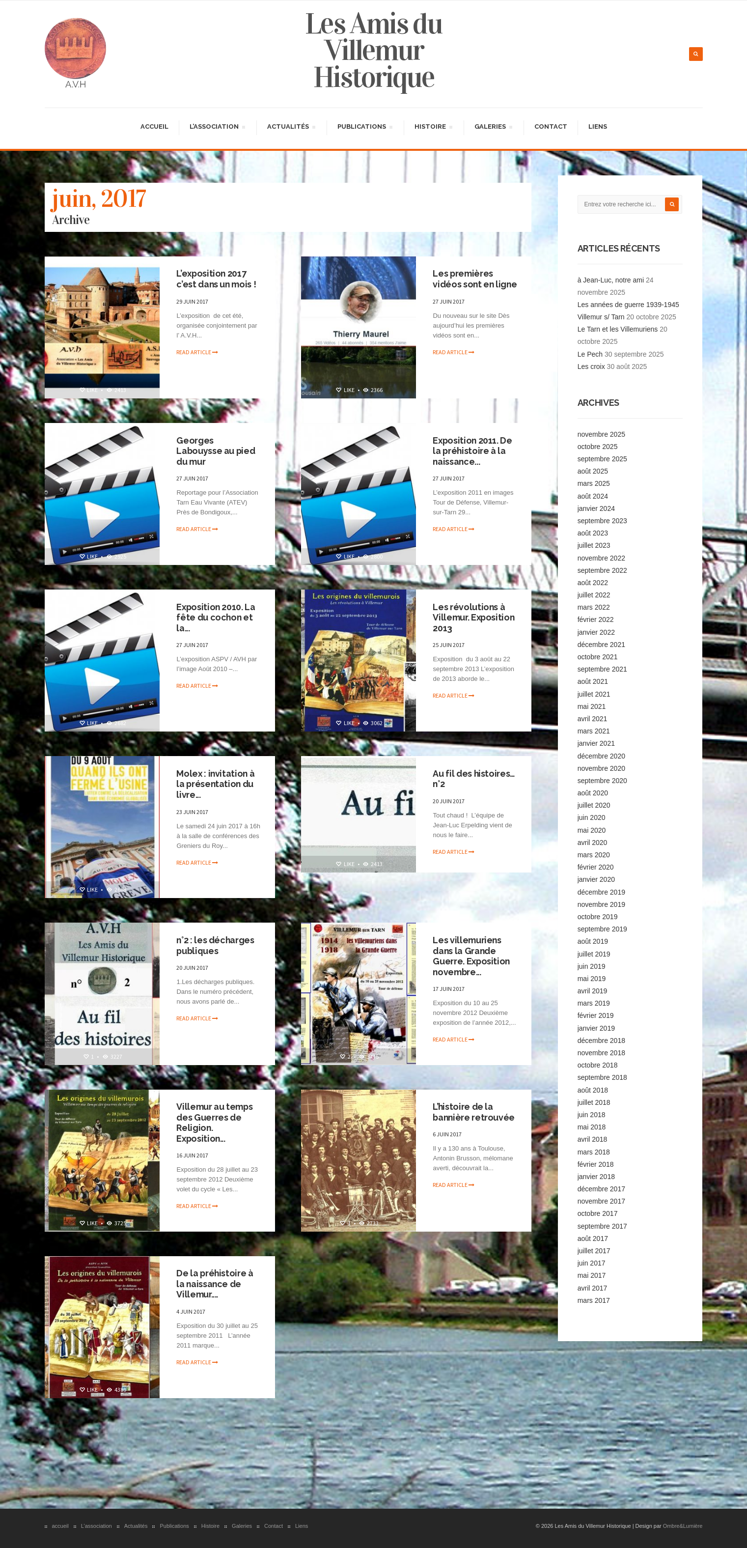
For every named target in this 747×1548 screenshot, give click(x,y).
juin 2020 (592, 817)
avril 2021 (593, 718)
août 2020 (593, 792)
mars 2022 (594, 607)
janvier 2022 (596, 631)
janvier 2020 (596, 879)
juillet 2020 (594, 805)
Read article (198, 351)
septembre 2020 (602, 780)
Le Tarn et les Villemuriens (618, 329)
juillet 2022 (594, 594)
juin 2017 (592, 1263)
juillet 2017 (594, 1250)
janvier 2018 (596, 1176)
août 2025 (593, 471)
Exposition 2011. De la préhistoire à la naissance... (473, 450)
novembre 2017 (601, 1201)
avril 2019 (593, 990)
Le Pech (590, 354)
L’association (217, 127)
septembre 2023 (602, 520)
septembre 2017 (602, 1225)
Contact (550, 126)
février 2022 (596, 619)
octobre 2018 (598, 1065)
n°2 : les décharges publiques (216, 945)
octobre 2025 (598, 446)
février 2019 (596, 1015)
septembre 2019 (602, 928)
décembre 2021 (601, 644)
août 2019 (593, 941)
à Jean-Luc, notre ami (611, 279)
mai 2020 (592, 829)
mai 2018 (592, 1126)
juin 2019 (592, 966)
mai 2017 (592, 1275)
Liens (597, 126)
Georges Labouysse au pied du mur (216, 450)
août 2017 (593, 1238)
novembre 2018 (601, 1052)
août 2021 (593, 681)
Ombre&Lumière (683, 1525)
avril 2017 (593, 1287)
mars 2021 (594, 730)
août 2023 (593, 532)
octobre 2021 (598, 656)
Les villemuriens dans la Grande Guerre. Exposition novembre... (472, 955)
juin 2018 (592, 1114)
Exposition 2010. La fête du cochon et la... (217, 617)
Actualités (291, 127)
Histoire (433, 127)
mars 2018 (594, 1151)
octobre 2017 (598, 1213)
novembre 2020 (601, 768)
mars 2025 (594, 483)
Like (88, 389)
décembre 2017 (601, 1188)
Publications (364, 127)
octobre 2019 (598, 916)
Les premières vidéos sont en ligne (464, 284)
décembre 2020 (601, 755)
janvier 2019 (596, 1027)
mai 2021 (592, 706)
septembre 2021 (602, 669)
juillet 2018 (594, 1102)
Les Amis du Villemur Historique (373, 50)
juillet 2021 (594, 693)
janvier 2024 (596, 508)
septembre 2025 (602, 458)
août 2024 (593, 495)
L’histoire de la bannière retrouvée (475, 1111)
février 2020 (596, 867)
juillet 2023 (594, 545)
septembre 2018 (602, 1077)
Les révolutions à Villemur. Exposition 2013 (474, 617)
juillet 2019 (594, 953)
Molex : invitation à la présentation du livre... (216, 783)
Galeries (493, 127)
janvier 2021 (596, 743)
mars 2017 (594, 1300)
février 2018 (596, 1164)
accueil (154, 126)
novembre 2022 (601, 557)
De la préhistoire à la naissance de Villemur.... (215, 1283)
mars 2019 (594, 1003)
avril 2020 (593, 842)
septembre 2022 (602, 570)
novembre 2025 (601, 433)
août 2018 (593, 1089)
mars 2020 (594, 854)
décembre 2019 (601, 891)
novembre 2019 (601, 904)
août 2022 (593, 582)
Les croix (591, 366)
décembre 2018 (601, 1040)
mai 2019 (592, 978)
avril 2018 (593, 1139)
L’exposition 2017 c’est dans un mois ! (217, 278)
